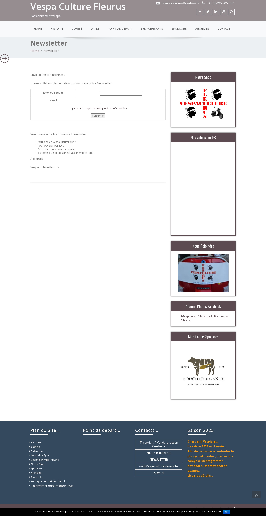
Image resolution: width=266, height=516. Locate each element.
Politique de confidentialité (48, 481)
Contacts (36, 477)
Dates (95, 28)
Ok (226, 512)
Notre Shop (38, 464)
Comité (77, 28)
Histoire (57, 28)
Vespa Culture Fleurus (78, 6)
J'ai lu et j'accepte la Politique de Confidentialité (99, 108)
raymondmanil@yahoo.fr (180, 3)
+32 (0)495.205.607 (220, 3)
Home (38, 28)
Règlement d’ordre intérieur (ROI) (52, 485)
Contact (224, 28)
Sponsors (179, 28)
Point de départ (120, 28)
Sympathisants (152, 28)
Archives (202, 28)
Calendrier (37, 451)
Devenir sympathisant (45, 459)
